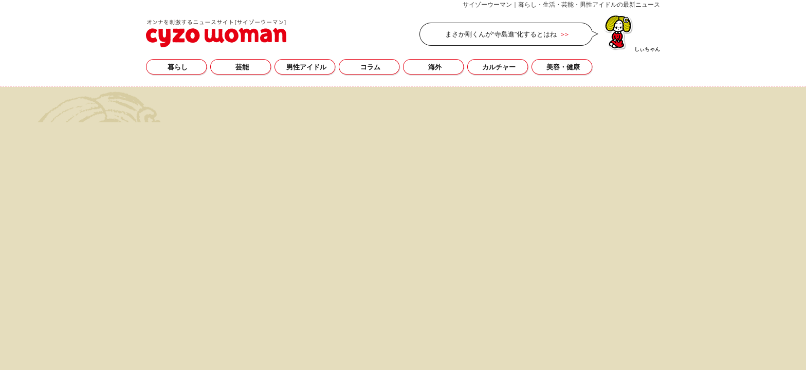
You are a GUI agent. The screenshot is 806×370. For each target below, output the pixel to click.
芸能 (242, 67)
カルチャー (499, 67)
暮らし (178, 67)
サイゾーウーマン (216, 33)
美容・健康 (563, 67)
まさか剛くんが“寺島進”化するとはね (501, 34)
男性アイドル (306, 67)
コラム (370, 67)
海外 (435, 67)
